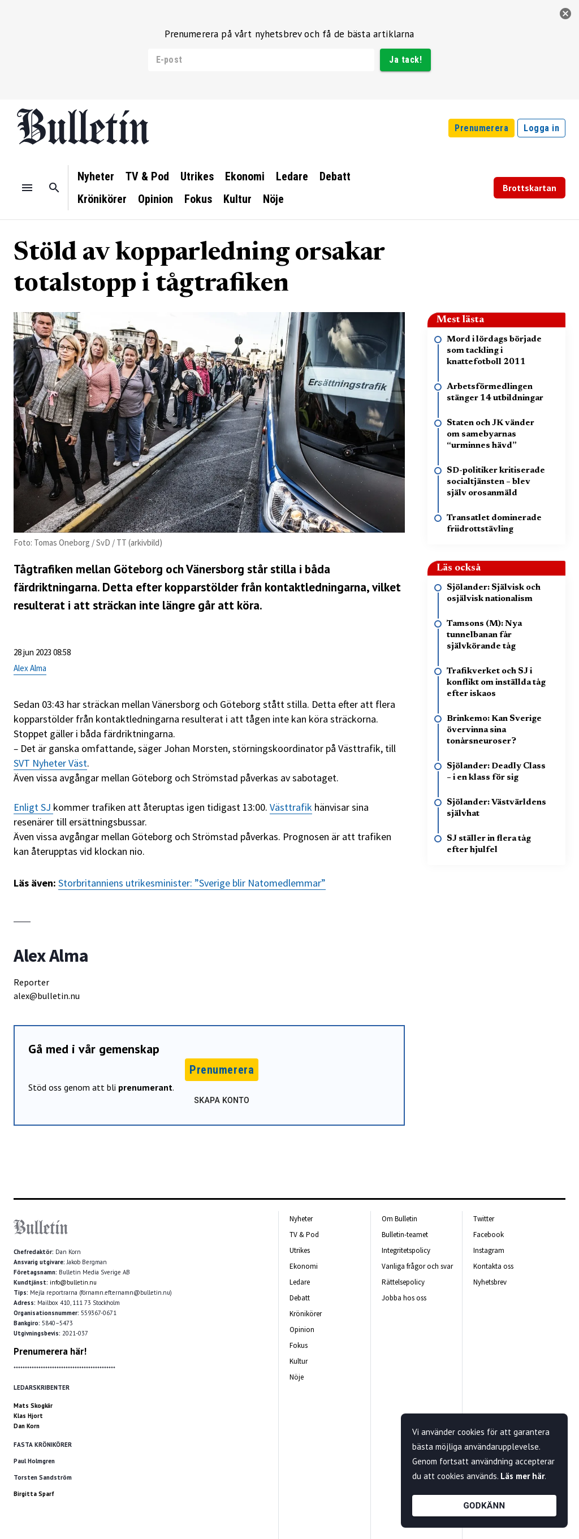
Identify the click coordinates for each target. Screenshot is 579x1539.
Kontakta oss (493, 1266)
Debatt (335, 176)
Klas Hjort (28, 1416)
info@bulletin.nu (73, 1282)
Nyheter (95, 176)
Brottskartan (529, 187)
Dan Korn (27, 1426)
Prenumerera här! (50, 1351)
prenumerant (145, 1087)
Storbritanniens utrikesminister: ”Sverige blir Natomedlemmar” (192, 882)
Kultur (237, 199)
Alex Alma (30, 668)
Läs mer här (522, 1476)
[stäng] (565, 13)
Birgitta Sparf (34, 1494)
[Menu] (27, 187)
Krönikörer (102, 199)
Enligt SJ (33, 807)
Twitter (483, 1219)
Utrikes (197, 176)
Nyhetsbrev (490, 1282)
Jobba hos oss (404, 1298)
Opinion (155, 199)
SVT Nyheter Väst (50, 763)
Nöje (273, 199)
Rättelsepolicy (403, 1282)
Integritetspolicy (406, 1250)
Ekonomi (245, 176)
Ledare (292, 176)
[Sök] (54, 187)
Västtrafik (291, 807)
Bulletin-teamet (405, 1234)
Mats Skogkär (33, 1406)
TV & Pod (147, 176)
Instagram (488, 1250)
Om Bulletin (399, 1219)
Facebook (488, 1234)
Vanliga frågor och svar (417, 1266)
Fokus (198, 199)
